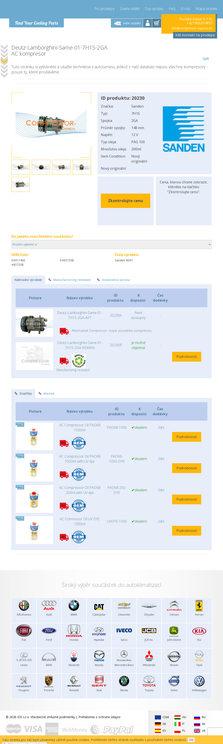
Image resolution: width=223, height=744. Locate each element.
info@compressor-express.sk (191, 28)
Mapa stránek (206, 9)
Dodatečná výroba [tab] (113, 280)
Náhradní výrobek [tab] (28, 280)
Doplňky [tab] (23, 393)
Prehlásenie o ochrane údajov (99, 717)
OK (191, 740)
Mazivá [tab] (46, 393)
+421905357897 (199, 23)
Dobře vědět (129, 9)
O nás (185, 9)
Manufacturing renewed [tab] (69, 280)
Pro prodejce (104, 9)
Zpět (206, 53)
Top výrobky (154, 9)
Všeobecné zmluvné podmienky (52, 717)
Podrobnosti (186, 356)
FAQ (172, 9)
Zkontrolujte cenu (125, 200)
